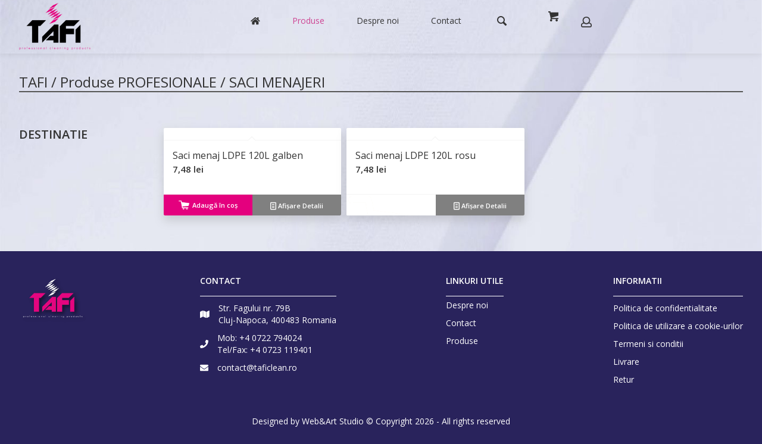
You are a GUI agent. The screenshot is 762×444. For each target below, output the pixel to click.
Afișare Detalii (296, 205)
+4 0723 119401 (281, 349)
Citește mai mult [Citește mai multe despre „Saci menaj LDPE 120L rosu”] (390, 205)
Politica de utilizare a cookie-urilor (678, 326)
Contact (461, 323)
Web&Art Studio (333, 421)
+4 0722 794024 (270, 337)
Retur (623, 379)
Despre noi (467, 305)
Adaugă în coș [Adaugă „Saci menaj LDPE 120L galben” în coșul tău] (208, 205)
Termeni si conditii (648, 343)
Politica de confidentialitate (665, 308)
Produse (462, 341)
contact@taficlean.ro (257, 367)
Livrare (626, 361)
